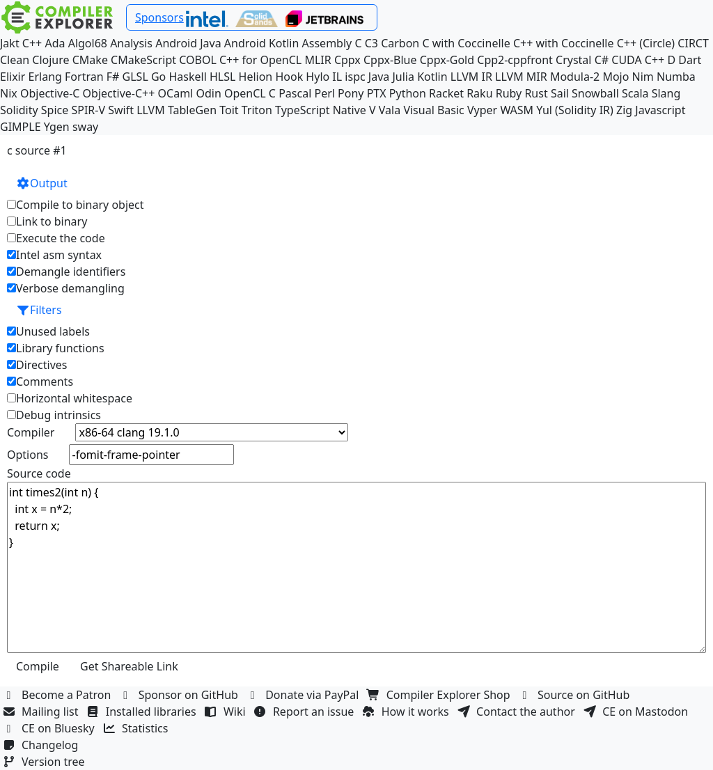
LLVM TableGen (176, 110)
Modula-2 (575, 76)
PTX (376, 93)
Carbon (400, 43)
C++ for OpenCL (260, 60)
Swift (121, 110)
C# (602, 60)
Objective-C (50, 93)
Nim (643, 76)
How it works (407, 711)
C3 (371, 43)
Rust (535, 93)
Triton (257, 110)
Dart (689, 60)
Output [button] (42, 183)
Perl (324, 93)
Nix (8, 93)
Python (407, 93)
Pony (350, 93)
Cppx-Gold (447, 60)
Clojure (50, 60)
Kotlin (432, 76)
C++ (32, 43)
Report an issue (305, 711)
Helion (256, 76)
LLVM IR (471, 76)
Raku (479, 93)
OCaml (176, 93)
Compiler (30, 432)
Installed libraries (143, 711)
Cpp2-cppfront (515, 60)
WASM (516, 110)
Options (27, 454)
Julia (403, 76)
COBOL (198, 60)
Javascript (660, 110)
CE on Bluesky (50, 728)
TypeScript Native (320, 110)
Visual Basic (433, 110)
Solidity (19, 110)
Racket (446, 93)
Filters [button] (39, 309)
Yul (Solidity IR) (574, 110)
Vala (389, 110)
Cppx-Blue (390, 60)
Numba (676, 76)
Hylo (317, 76)
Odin (208, 93)
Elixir (12, 76)
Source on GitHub (576, 694)
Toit (228, 110)
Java (378, 76)
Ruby (509, 93)
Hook (289, 76)
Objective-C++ (119, 93)
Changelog (42, 745)
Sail (560, 93)
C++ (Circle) (646, 43)
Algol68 (87, 43)
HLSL (222, 76)
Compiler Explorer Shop (440, 694)
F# (113, 76)
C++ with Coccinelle (563, 43)
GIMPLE (20, 126)
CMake (90, 60)
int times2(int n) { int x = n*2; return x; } (356, 567)
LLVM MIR (521, 76)
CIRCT (693, 43)
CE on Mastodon (637, 711)
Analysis (131, 43)
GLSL (135, 76)
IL (337, 76)
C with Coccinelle (466, 43)
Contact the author (518, 711)
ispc (355, 76)
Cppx (347, 60)
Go (158, 76)
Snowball (595, 93)
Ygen (57, 126)
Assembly (327, 43)
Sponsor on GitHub (180, 694)
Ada (55, 43)
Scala (635, 93)
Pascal (295, 93)
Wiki (226, 711)
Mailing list (42, 711)
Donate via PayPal (304, 694)
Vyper (482, 110)
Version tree (45, 761)
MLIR (317, 60)
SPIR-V (88, 110)
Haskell (187, 76)
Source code (39, 473)
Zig (624, 110)
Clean (14, 60)
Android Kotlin (261, 43)
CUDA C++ (637, 60)
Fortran (84, 76)
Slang (666, 93)
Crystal (573, 60)
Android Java (188, 43)
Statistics (137, 728)
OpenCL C (250, 93)
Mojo (615, 76)
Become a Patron (58, 694)
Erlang (45, 76)
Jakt (9, 43)
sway (85, 126)
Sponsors (159, 17)
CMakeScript (143, 60)
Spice (54, 110)
